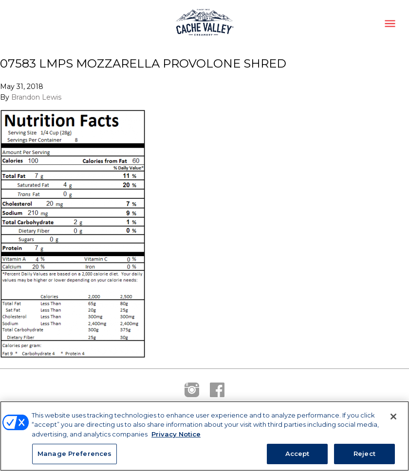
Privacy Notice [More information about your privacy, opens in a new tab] (176, 434)
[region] (204, 436)
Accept (297, 453)
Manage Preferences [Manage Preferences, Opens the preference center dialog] (74, 453)
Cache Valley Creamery (204, 23)
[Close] (393, 416)
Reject (364, 453)
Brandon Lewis (36, 97)
